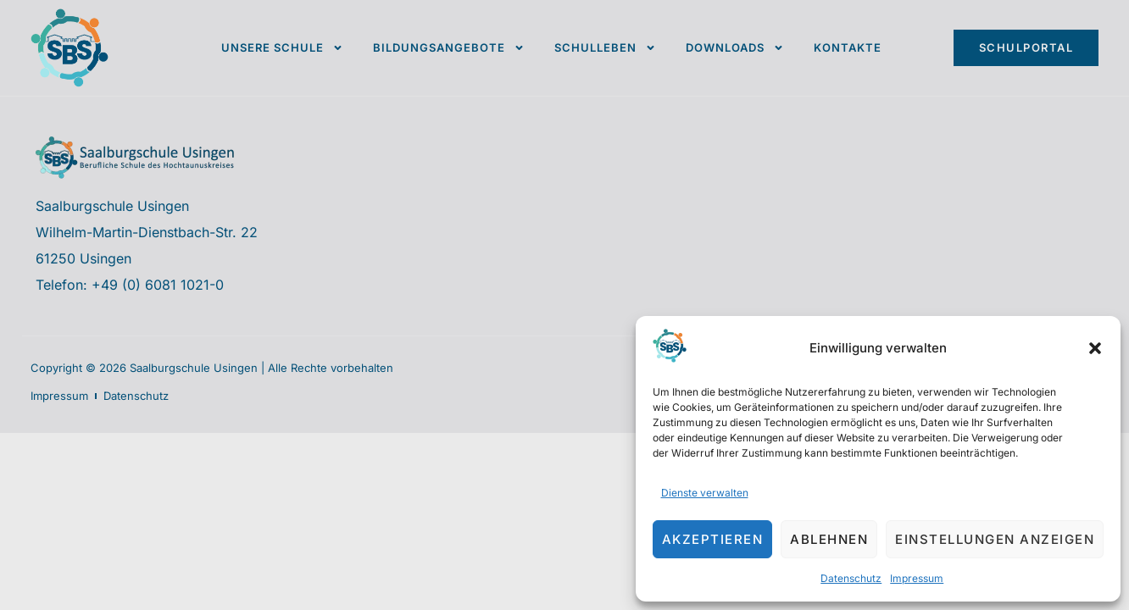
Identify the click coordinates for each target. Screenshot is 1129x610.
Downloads (735, 48)
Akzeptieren (713, 539)
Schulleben (605, 48)
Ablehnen (829, 539)
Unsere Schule (282, 48)
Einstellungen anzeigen (994, 539)
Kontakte (848, 47)
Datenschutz (851, 578)
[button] (1095, 348)
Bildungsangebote (449, 48)
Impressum (916, 578)
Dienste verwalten (704, 492)
